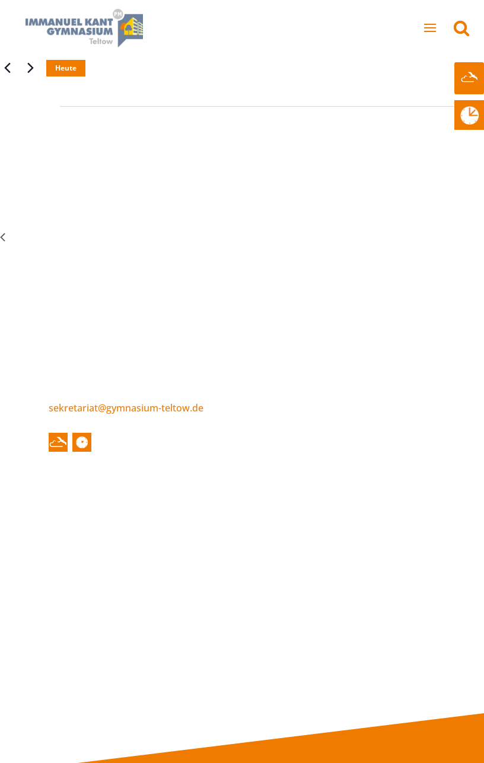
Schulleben (254, 502)
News (76, 515)
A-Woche (88, 161)
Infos (366, 502)
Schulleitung (161, 515)
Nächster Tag (445, 236)
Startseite (82, 502)
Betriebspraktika (398, 533)
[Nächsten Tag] (30, 68)
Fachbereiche (263, 569)
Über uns (149, 502)
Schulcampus (263, 551)
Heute (66, 68)
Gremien (153, 551)
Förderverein (162, 569)
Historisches (261, 515)
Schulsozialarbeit (171, 587)
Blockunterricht (396, 515)
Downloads (386, 569)
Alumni (376, 587)
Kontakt (349, 677)
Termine (82, 533)
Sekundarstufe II (270, 605)
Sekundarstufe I (269, 587)
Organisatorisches (274, 654)
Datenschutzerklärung (385, 709)
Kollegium (155, 533)
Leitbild (249, 533)
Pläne (373, 551)
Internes (78, 677)
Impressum (360, 690)
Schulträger (159, 605)
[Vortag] (7, 68)
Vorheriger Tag (41, 236)
